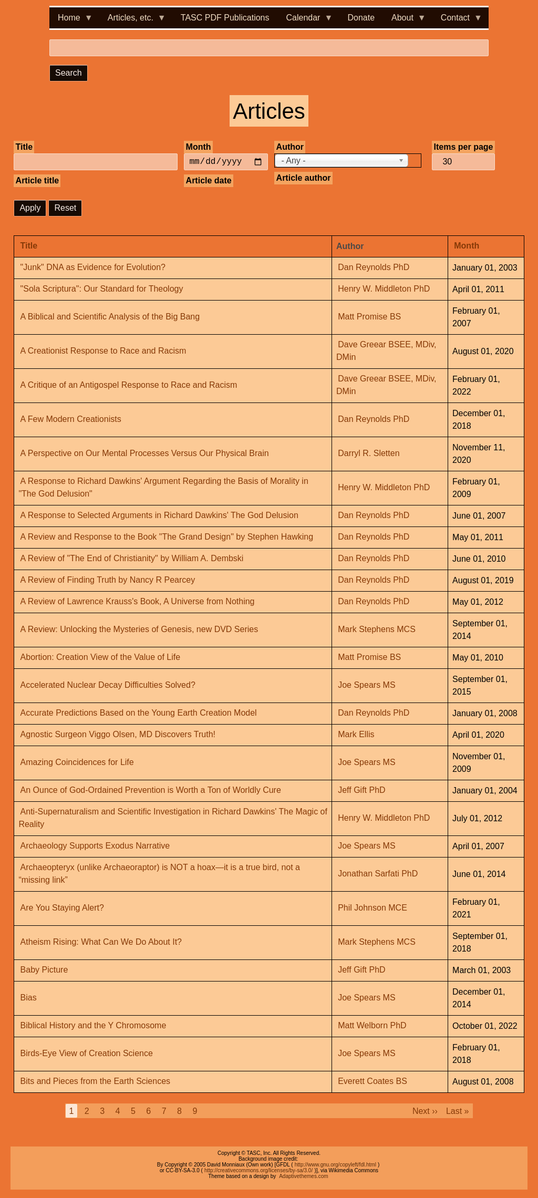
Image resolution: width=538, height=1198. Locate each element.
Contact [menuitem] (457, 20)
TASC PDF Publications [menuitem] (225, 17)
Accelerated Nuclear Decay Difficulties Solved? (107, 685)
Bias (28, 998)
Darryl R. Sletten (368, 453)
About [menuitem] (404, 20)
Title (24, 146)
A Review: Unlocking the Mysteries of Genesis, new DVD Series (139, 629)
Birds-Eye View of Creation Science (86, 1053)
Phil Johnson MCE (372, 908)
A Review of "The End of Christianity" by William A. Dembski (132, 558)
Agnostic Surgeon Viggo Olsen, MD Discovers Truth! (117, 734)
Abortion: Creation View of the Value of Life (100, 657)
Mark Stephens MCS (377, 629)
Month (198, 146)
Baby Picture (44, 970)
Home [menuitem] (71, 20)
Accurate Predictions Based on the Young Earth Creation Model (138, 713)
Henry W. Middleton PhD (384, 289)
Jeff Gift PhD (361, 790)
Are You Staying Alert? (62, 908)
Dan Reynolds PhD (373, 267)
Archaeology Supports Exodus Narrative (95, 846)
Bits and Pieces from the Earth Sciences (95, 1081)
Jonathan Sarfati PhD (378, 874)
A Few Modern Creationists (70, 419)
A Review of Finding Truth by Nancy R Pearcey (107, 580)
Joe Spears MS (366, 685)
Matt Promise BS (369, 317)
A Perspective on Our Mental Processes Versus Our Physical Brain (144, 453)
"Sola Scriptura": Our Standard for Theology (101, 289)
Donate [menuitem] (361, 17)
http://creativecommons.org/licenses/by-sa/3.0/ (258, 1170)
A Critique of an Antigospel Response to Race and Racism (128, 385)
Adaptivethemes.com (303, 1176)
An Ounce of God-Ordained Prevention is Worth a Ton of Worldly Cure (150, 790)
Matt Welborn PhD (372, 1025)
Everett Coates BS (372, 1081)
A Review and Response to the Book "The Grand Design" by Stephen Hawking (166, 537)
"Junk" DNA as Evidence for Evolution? (92, 267)
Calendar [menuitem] (305, 20)
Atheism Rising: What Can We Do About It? (101, 942)
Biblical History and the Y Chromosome (93, 1025)
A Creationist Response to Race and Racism (103, 351)
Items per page (463, 146)
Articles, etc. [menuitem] (132, 20)
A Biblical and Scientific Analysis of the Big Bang (110, 317)
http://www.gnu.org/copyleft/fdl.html (335, 1165)
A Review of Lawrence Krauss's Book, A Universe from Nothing (137, 601)
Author (290, 146)
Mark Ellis (356, 734)
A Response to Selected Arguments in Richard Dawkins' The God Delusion (159, 515)
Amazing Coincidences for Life (77, 762)
